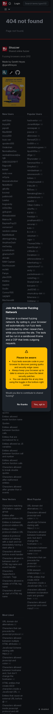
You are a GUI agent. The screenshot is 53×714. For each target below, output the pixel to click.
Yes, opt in (39, 404)
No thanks (22, 404)
